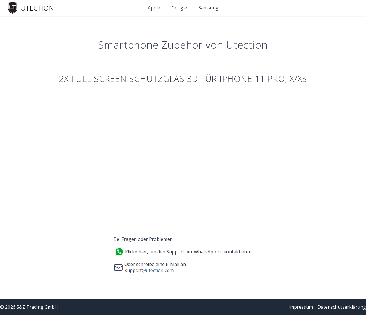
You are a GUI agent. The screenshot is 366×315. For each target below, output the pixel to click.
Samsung (208, 8)
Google (179, 8)
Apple (154, 8)
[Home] (30, 8)
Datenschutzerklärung (341, 307)
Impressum (301, 307)
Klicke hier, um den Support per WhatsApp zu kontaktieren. (188, 252)
